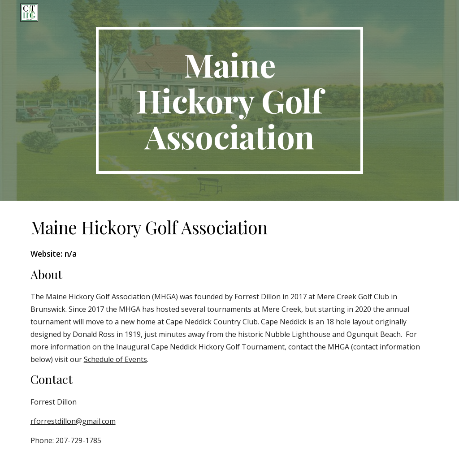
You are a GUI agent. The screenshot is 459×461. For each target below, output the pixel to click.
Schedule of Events (115, 359)
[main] (229, 100)
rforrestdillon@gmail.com (73, 421)
